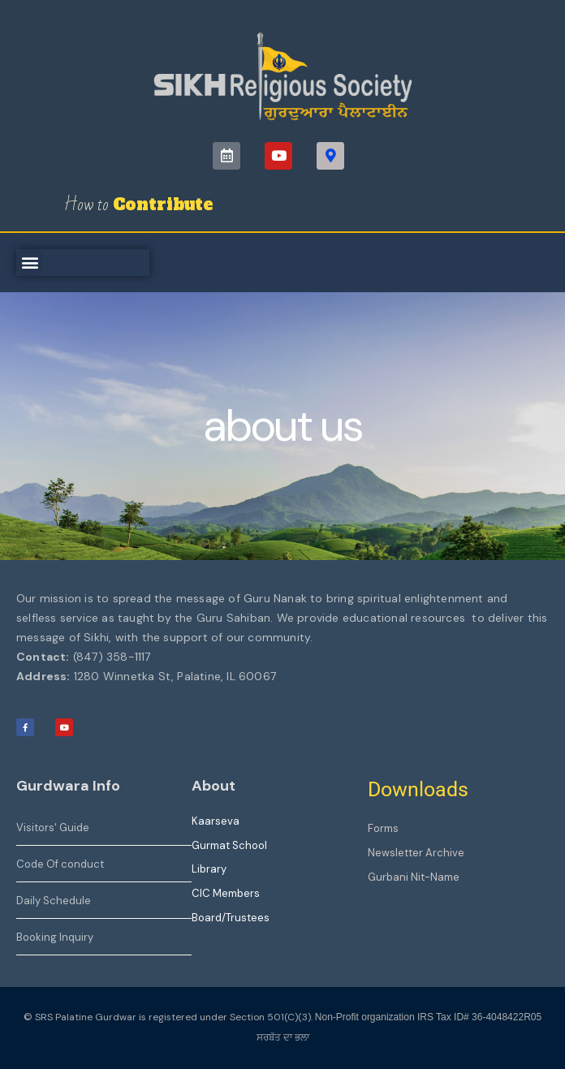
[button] (29, 262)
